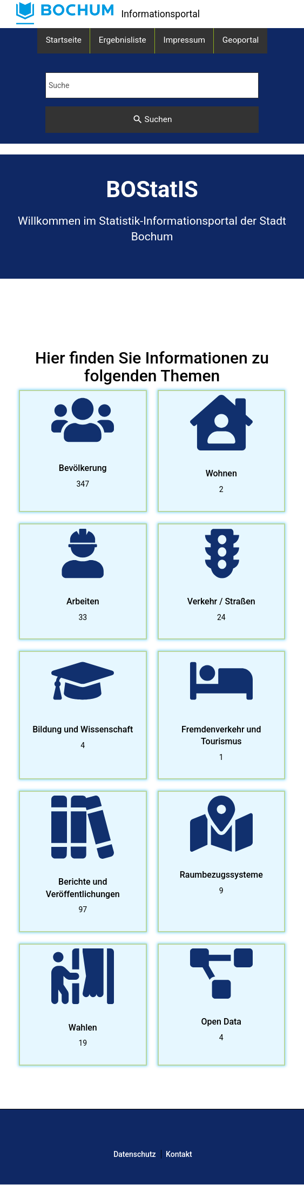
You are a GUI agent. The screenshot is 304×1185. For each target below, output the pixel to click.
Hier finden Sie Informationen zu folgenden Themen (152, 367)
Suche (59, 85)
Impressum (184, 40)
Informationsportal (160, 14)
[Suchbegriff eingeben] (152, 85)
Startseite (64, 40)
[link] (64, 13)
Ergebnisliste (122, 40)
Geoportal (240, 40)
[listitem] (83, 451)
